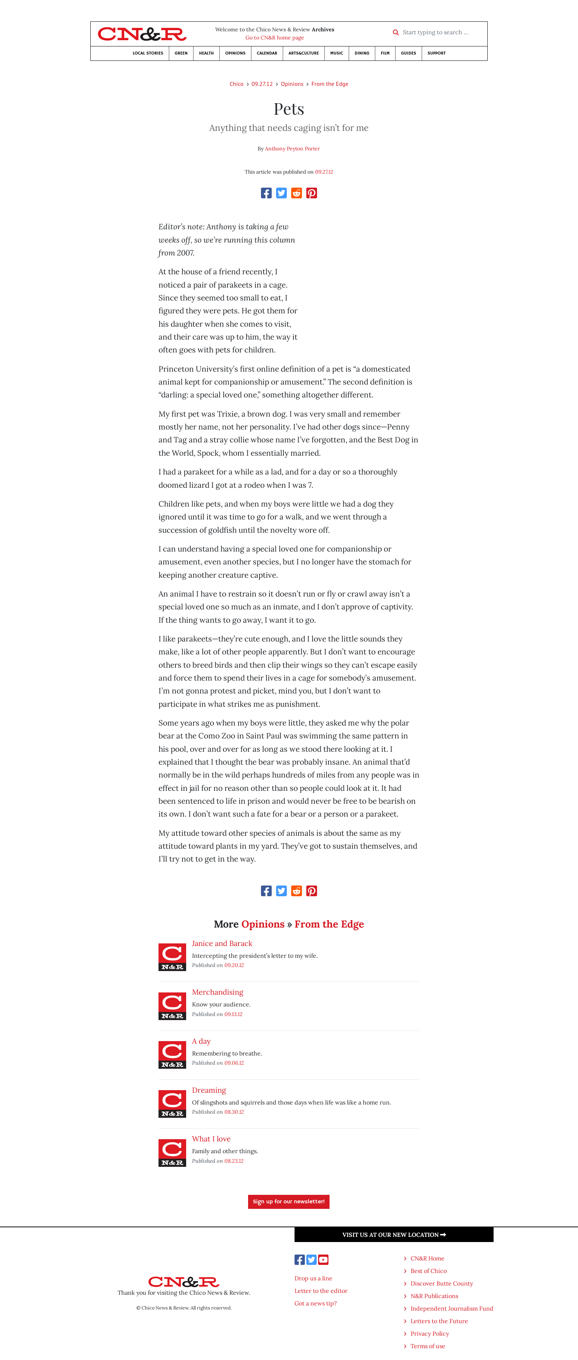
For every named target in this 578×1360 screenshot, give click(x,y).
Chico (237, 83)
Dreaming (209, 1090)
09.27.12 (262, 83)
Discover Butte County (442, 1283)
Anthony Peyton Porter (292, 148)
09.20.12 (234, 964)
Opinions (235, 53)
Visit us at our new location (394, 1234)
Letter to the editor (321, 1290)
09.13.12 (233, 1014)
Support (437, 53)
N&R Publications (434, 1296)
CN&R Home (428, 1258)
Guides (408, 53)
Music (336, 53)
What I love (211, 1138)
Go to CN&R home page (275, 37)
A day (201, 1041)
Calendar (267, 53)
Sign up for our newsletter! (289, 1202)
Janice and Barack (222, 943)
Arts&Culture (304, 53)
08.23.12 (234, 1160)
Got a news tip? (316, 1303)
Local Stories (148, 53)
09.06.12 (234, 1062)
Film (385, 53)
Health (206, 53)
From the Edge (329, 83)
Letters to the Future (439, 1321)
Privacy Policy (430, 1333)
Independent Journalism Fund (452, 1308)
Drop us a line (313, 1278)
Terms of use (428, 1346)
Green (181, 53)
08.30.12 (234, 1111)
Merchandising (217, 991)
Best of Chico (429, 1270)
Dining (362, 53)
